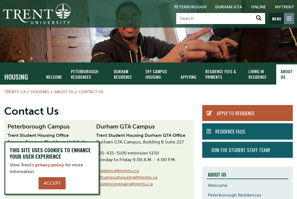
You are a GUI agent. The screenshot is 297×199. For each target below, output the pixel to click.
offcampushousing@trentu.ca (126, 177)
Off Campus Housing (156, 74)
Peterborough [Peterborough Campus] (190, 6)
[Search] (214, 18)
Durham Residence (123, 74)
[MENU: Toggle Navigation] (281, 18)
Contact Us (91, 91)
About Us (287, 74)
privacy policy (49, 164)
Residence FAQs (230, 131)
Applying (188, 77)
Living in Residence (258, 74)
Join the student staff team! (240, 149)
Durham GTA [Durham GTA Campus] (228, 6)
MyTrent (284, 6)
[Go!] (258, 18)
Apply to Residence (236, 113)
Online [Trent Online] (258, 6)
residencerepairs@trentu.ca (124, 184)
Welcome (54, 77)
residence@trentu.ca (117, 170)
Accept (52, 183)
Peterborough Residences (84, 74)
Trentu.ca (15, 91)
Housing (16, 77)
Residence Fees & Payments (220, 74)
